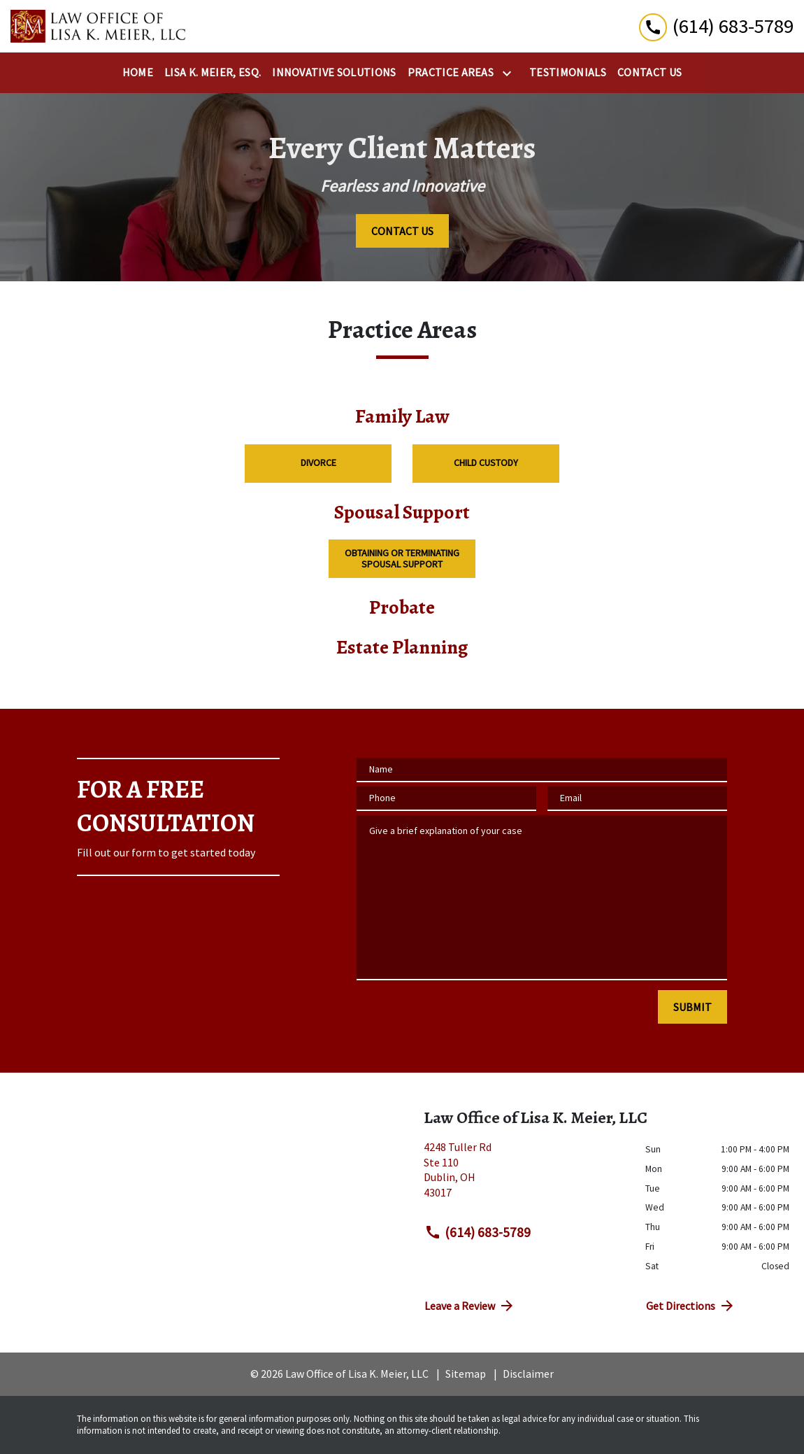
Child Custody (486, 462)
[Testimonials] (568, 72)
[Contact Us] (649, 72)
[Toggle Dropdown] (510, 73)
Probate (402, 608)
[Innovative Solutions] (333, 72)
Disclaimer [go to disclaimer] (528, 1374)
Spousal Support (402, 512)
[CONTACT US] (402, 231)
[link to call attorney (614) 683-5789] (716, 26)
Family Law (402, 417)
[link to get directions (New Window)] (524, 1175)
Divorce (318, 462)
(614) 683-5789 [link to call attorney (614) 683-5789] (477, 1232)
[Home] (138, 72)
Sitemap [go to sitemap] (465, 1374)
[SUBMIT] (692, 1007)
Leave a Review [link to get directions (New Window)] (469, 1305)
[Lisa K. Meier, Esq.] (212, 72)
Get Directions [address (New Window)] (690, 1305)
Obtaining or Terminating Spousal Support (402, 558)
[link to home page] (97, 26)
